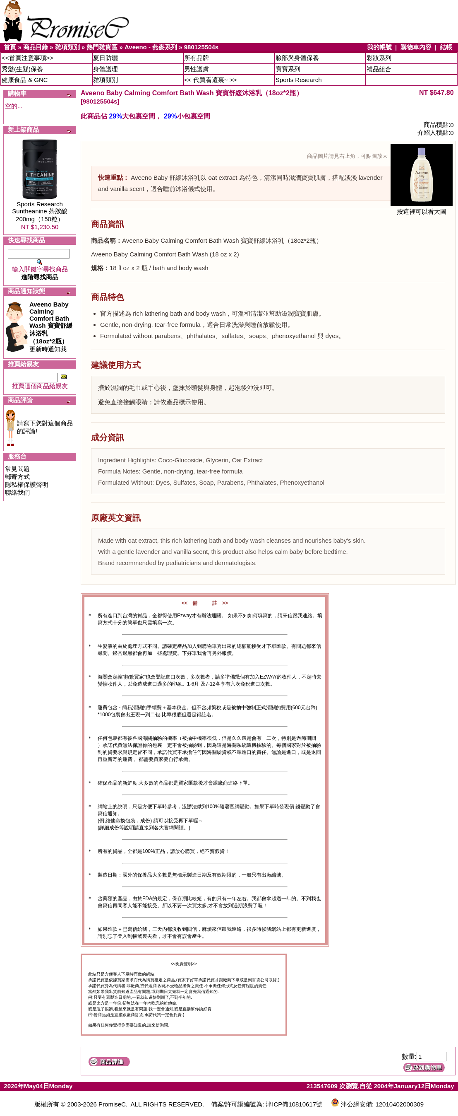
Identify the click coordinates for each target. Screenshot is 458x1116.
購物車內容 (416, 47)
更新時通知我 (50, 327)
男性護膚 (196, 68)
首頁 (10, 47)
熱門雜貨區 (101, 47)
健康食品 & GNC (25, 79)
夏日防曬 (105, 57)
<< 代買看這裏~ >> (210, 79)
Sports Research (299, 79)
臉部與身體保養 (297, 57)
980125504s (201, 47)
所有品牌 (196, 57)
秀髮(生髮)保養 (22, 68)
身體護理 (105, 68)
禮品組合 (379, 68)
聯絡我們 (17, 492)
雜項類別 (67, 47)
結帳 (446, 47)
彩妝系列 (379, 57)
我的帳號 (379, 47)
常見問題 (17, 468)
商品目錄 (35, 47)
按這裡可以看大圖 (422, 208)
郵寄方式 (17, 476)
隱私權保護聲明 (26, 484)
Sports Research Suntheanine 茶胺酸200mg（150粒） (39, 211)
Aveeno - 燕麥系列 (151, 47)
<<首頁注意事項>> (27, 57)
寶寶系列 (288, 68)
